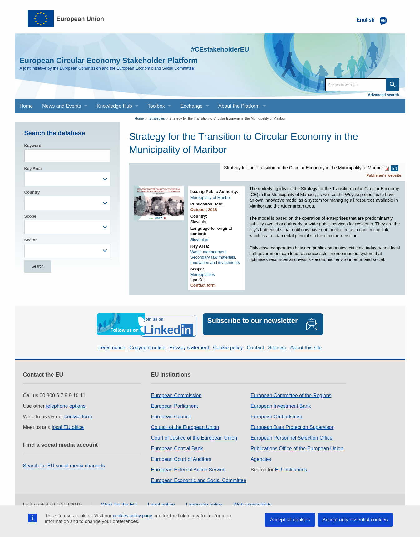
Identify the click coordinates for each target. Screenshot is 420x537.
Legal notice (111, 344)
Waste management (208, 251)
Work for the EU (119, 501)
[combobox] (67, 179)
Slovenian (199, 239)
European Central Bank (177, 444)
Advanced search (383, 95)
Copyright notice (147, 344)
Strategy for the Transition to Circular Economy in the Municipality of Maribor (227, 118)
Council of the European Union (185, 423)
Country (32, 192)
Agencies (261, 455)
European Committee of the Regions (291, 391)
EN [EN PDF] (394, 168)
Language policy (204, 501)
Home (139, 118)
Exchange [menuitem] (191, 106)
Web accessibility (252, 501)
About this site (306, 344)
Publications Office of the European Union (297, 444)
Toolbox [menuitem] (156, 106)
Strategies (157, 118)
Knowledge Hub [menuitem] (114, 106)
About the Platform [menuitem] (239, 106)
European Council (170, 413)
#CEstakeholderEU (207, 48)
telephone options (65, 402)
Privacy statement (189, 344)
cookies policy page (132, 515)
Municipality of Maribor (210, 197)
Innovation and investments (215, 262)
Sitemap (277, 344)
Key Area (33, 168)
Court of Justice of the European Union (194, 434)
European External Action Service (188, 466)
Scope (30, 216)
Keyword (33, 145)
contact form (78, 413)
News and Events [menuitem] (61, 106)
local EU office (68, 423)
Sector (30, 240)
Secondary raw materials (212, 257)
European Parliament (174, 402)
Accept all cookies (290, 519)
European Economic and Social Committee (198, 476)
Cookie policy (228, 344)
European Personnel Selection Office (292, 434)
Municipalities (202, 274)
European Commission (176, 391)
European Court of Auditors (181, 455)
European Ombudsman (276, 413)
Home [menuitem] (26, 106)
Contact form (203, 285)
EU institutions (291, 466)
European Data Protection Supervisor (292, 423)
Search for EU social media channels (64, 462)
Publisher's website (383, 175)
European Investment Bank (281, 402)
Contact (255, 344)
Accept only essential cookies (355, 519)
